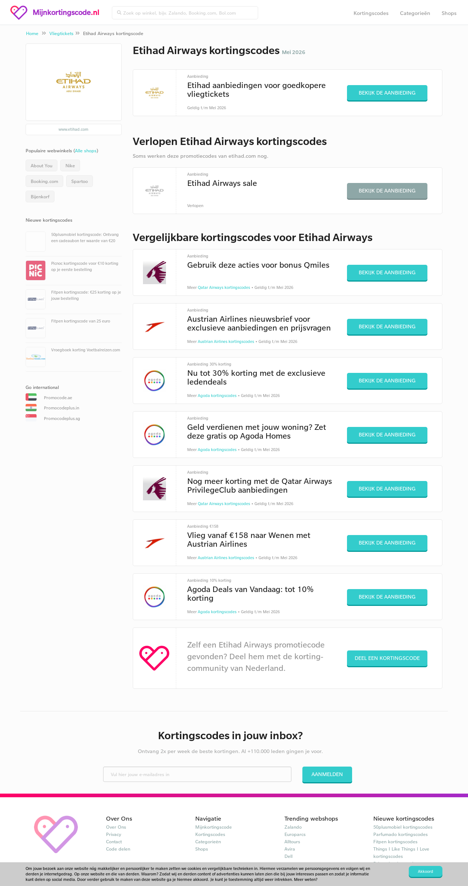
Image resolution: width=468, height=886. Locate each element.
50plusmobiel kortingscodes (403, 827)
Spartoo (79, 181)
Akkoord (425, 871)
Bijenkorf (40, 196)
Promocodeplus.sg (62, 418)
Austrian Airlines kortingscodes (226, 341)
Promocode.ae (58, 397)
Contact (114, 841)
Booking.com (44, 181)
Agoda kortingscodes (217, 395)
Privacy (113, 834)
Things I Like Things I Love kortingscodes (401, 852)
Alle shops (86, 150)
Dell (288, 856)
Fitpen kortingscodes (395, 841)
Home (32, 33)
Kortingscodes (371, 12)
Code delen (118, 849)
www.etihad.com (73, 129)
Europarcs (295, 834)
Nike (70, 165)
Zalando (293, 827)
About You (41, 165)
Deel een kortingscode (387, 657)
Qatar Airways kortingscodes (224, 287)
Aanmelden (327, 774)
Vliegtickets (61, 33)
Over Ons (116, 827)
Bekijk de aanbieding (387, 92)
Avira (289, 849)
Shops (449, 12)
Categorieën (415, 12)
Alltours (292, 841)
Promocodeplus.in (61, 407)
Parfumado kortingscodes (400, 834)
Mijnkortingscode (213, 827)
